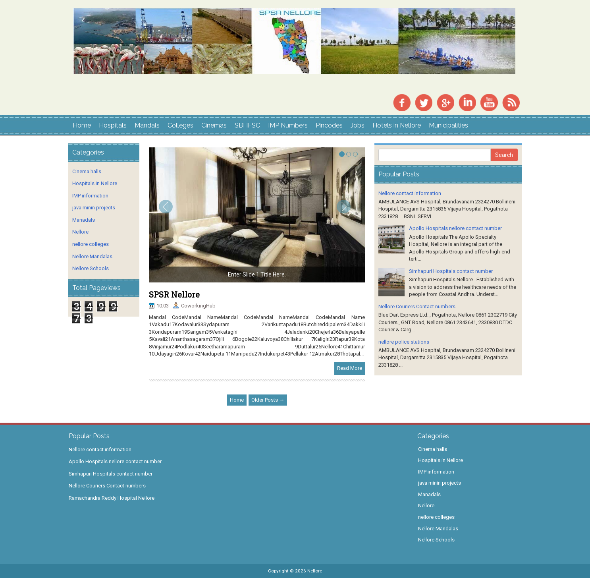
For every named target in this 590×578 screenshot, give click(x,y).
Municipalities (448, 125)
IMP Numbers (288, 125)
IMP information (90, 196)
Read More (349, 368)
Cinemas (214, 125)
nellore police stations (403, 342)
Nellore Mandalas (92, 256)
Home (82, 125)
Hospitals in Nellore (94, 183)
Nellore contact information (409, 193)
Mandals (147, 125)
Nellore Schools (90, 268)
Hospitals (113, 125)
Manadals (83, 220)
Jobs (357, 125)
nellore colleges (90, 244)
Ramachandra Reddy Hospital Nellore (111, 498)
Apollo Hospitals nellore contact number (455, 228)
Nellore (80, 232)
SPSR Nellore (174, 294)
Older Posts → (267, 400)
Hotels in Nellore (396, 125)
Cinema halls (86, 171)
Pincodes (329, 125)
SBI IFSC (247, 125)
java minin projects (93, 208)
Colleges (180, 125)
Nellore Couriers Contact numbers (416, 306)
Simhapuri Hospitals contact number (451, 271)
